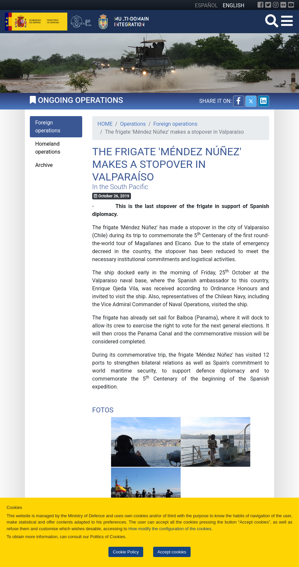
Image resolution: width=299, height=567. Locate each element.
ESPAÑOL (206, 5)
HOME (104, 124)
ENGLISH (233, 5)
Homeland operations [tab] (47, 148)
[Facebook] (261, 5)
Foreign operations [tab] (47, 126)
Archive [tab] (44, 165)
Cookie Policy (126, 551)
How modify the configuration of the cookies (169, 528)
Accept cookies (171, 551)
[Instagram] (276, 5)
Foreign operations (175, 124)
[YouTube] (291, 5)
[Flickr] (283, 5)
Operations (133, 124)
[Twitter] (268, 5)
